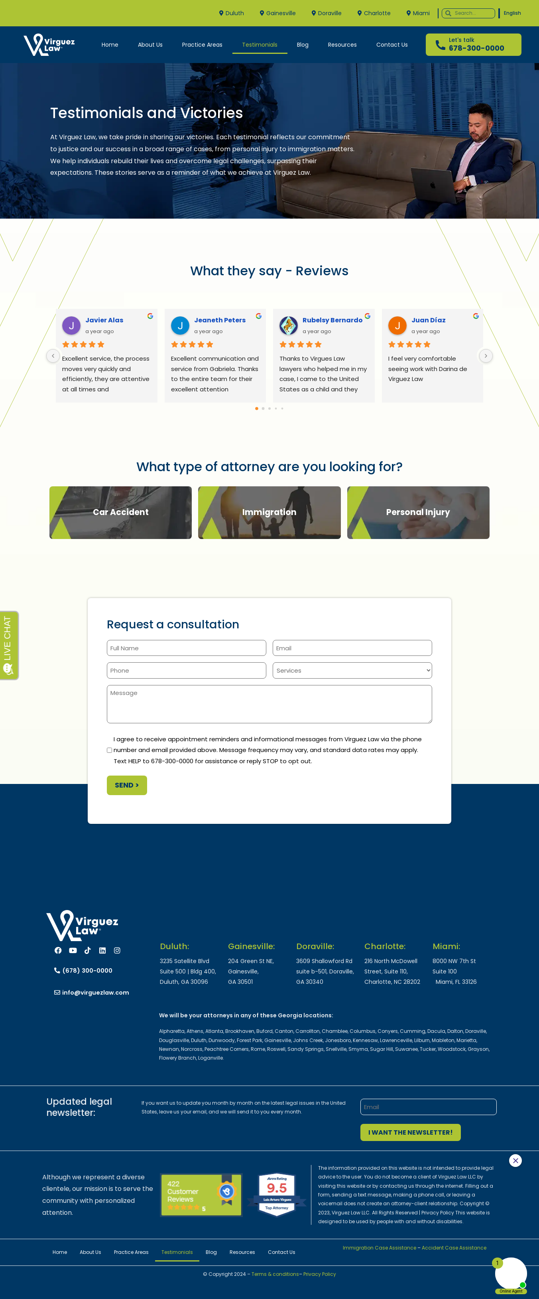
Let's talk (461, 40)
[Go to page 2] (269, 408)
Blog (303, 45)
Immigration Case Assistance (379, 1247)
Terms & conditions (274, 1274)
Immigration (269, 512)
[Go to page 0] (256, 408)
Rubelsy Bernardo (333, 320)
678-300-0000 (476, 48)
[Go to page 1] (263, 408)
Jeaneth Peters (220, 320)
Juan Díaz (428, 320)
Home (110, 45)
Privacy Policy (319, 1274)
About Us (150, 45)
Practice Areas (202, 45)
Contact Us (392, 45)
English (512, 13)
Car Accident (121, 512)
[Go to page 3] (276, 409)
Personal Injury (418, 512)
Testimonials (259, 45)
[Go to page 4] (282, 409)
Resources (342, 45)
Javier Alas (104, 320)
